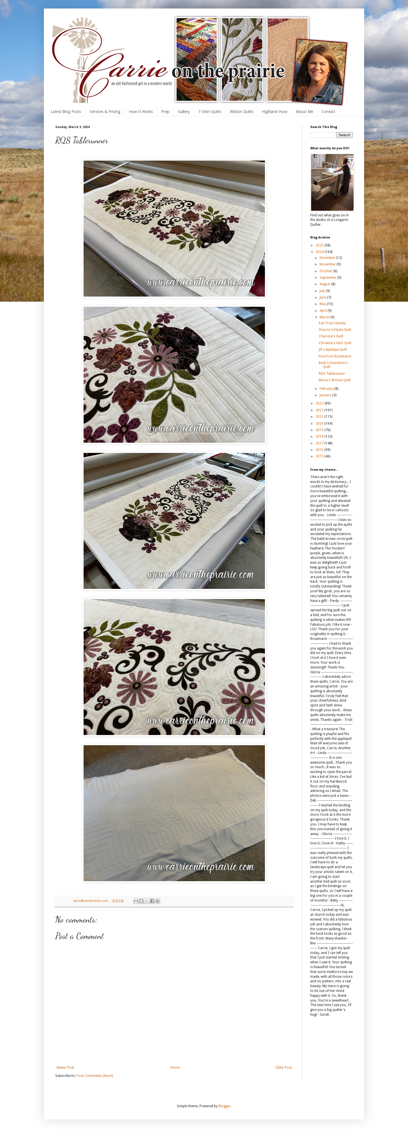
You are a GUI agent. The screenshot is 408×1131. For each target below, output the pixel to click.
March (325, 317)
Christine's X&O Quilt (335, 343)
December (328, 258)
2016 (320, 450)
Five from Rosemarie (335, 356)
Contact (328, 111)
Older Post (283, 1068)
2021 (320, 417)
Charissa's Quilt (331, 336)
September (328, 278)
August (325, 284)
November (328, 264)
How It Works (141, 111)
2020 (320, 423)
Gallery (184, 111)
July (323, 291)
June (323, 297)
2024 (320, 252)
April (324, 311)
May (323, 304)
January (326, 395)
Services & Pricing (105, 111)
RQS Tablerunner (332, 374)
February (327, 389)
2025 (320, 245)
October (326, 271)
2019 (320, 430)
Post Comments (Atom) (94, 1076)
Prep (165, 111)
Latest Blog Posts (66, 111)
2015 (320, 456)
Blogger (224, 1106)
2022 (320, 410)
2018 (320, 436)
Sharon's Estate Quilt (335, 330)
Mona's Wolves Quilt (335, 380)
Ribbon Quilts (241, 111)
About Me (304, 111)
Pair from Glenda (332, 323)
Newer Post (65, 1068)
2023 (320, 403)
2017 (320, 443)
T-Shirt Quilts (209, 111)
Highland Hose (274, 111)
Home (175, 1068)
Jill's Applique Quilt (333, 350)
